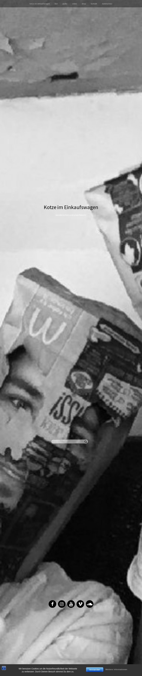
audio (64, 3)
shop (84, 3)
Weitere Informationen (116, 669)
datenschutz (107, 3)
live (56, 3)
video (74, 3)
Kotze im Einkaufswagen (71, 207)
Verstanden (94, 669)
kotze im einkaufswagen (40, 3)
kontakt (94, 3)
